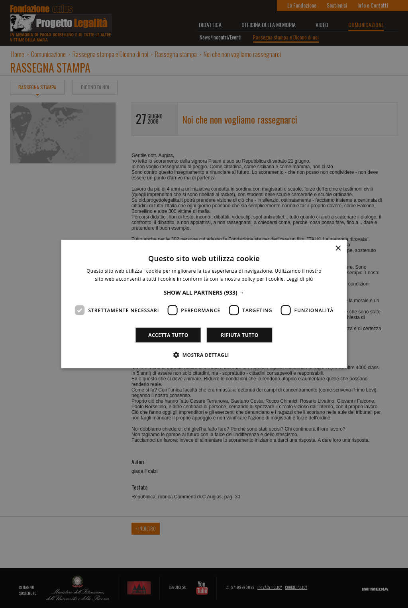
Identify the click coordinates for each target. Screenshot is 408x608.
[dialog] (204, 304)
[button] (204, 292)
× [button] (338, 248)
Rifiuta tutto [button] (240, 335)
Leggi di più (299, 278)
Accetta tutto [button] (168, 335)
